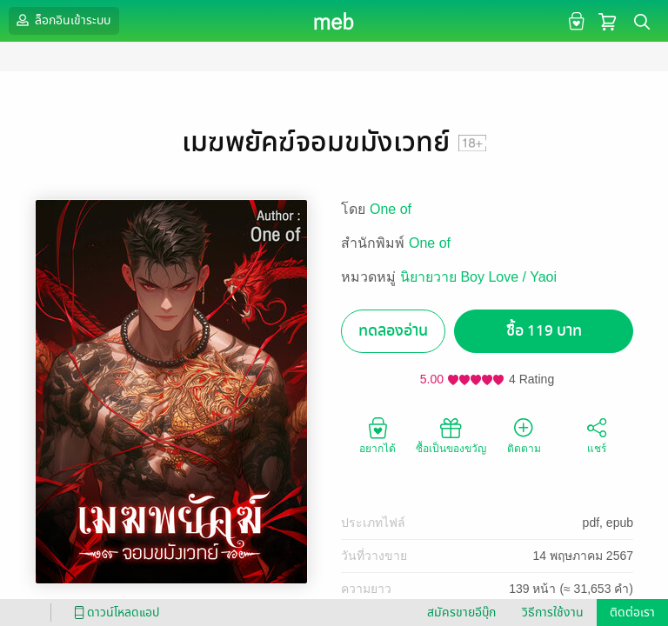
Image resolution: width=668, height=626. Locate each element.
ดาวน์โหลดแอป (114, 612)
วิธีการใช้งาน (553, 612)
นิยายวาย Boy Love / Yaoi (478, 277)
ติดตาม (524, 435)
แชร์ (597, 435)
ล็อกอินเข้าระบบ (61, 20)
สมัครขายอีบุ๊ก (461, 612)
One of (390, 209)
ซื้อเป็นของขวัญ (451, 435)
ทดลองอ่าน (393, 331)
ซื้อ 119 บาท (544, 331)
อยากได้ (377, 435)
